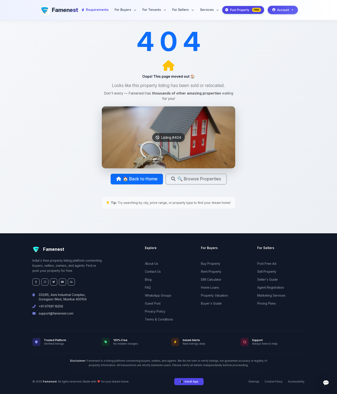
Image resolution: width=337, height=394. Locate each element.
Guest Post (153, 303)
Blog (148, 279)
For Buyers (125, 10)
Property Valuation (214, 295)
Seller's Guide (267, 279)
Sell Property (266, 271)
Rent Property (211, 271)
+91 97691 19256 (51, 306)
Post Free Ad (266, 263)
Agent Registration (270, 287)
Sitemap (253, 381)
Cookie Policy (274, 381)
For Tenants (154, 10)
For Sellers (183, 10)
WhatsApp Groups (158, 295)
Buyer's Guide (211, 303)
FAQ (148, 287)
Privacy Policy (155, 311)
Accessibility (296, 381)
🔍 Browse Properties (196, 179)
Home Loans (210, 287)
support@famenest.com (56, 313)
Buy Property (210, 263)
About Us (151, 263)
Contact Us (153, 271)
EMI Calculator (211, 279)
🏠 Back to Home (136, 179)
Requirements (95, 10)
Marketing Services (271, 295)
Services (209, 10)
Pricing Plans (266, 303)
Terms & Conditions (159, 319)
